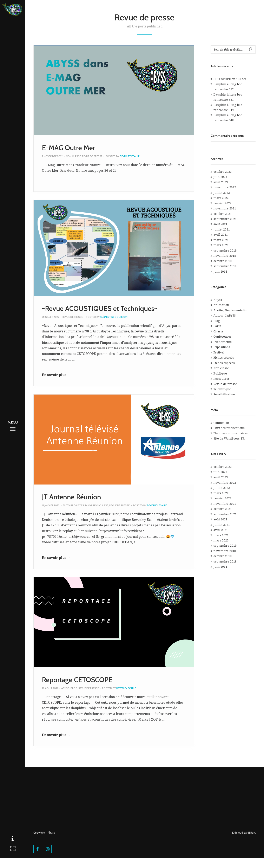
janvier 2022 (222, 203)
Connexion (221, 422)
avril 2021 (220, 234)
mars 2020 (221, 245)
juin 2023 (220, 176)
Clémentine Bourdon (113, 316)
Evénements (222, 342)
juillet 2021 (221, 229)
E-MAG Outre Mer (68, 148)
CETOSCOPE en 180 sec (229, 79)
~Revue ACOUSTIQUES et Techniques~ (99, 308)
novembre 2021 (224, 208)
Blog (88, 505)
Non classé (73, 156)
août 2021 (220, 224)
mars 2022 (221, 198)
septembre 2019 (225, 250)
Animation (221, 305)
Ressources (221, 378)
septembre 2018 (225, 266)
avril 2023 (220, 182)
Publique (220, 373)
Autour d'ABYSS (73, 505)
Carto (217, 326)
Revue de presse (92, 156)
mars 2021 (221, 240)
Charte (218, 331)
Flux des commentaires (230, 433)
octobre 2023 (222, 171)
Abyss (65, 688)
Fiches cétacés (223, 357)
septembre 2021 (225, 219)
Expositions (221, 347)
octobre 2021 (222, 213)
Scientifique (222, 389)
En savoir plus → (56, 375)
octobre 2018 (222, 261)
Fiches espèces (224, 363)
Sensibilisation (224, 394)
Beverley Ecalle (129, 156)
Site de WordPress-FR (228, 438)
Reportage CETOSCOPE (77, 680)
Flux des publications (229, 428)
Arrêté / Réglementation (231, 310)
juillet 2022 (221, 192)
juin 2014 (220, 271)
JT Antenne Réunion (71, 497)
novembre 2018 (224, 255)
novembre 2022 (224, 187)
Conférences (222, 336)
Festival (218, 352)
